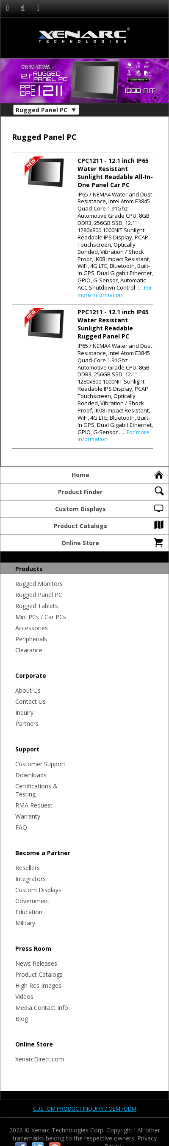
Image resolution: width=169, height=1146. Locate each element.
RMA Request (34, 805)
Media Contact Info (41, 1008)
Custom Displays (110, 507)
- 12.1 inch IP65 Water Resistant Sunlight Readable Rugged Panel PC (113, 324)
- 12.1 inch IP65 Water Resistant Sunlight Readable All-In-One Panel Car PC (115, 172)
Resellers (27, 868)
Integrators (30, 879)
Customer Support (40, 764)
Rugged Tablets (36, 606)
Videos (24, 996)
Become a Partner (42, 853)
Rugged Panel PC (38, 595)
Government (32, 901)
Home (118, 473)
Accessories (31, 628)
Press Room (33, 948)
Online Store (113, 542)
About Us (28, 690)
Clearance (28, 650)
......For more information (115, 291)
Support (27, 749)
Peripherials (31, 639)
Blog (21, 1019)
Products (29, 569)
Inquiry (24, 712)
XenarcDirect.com (39, 1059)
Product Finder (111, 490)
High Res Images (38, 985)
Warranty (27, 816)
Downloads (31, 775)
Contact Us (30, 701)
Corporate (30, 675)
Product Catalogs (109, 525)
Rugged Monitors (39, 584)
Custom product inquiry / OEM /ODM (84, 1108)
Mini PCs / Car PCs (40, 617)
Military (25, 923)
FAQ (21, 827)
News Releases (36, 963)
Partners (27, 723)
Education (28, 912)
